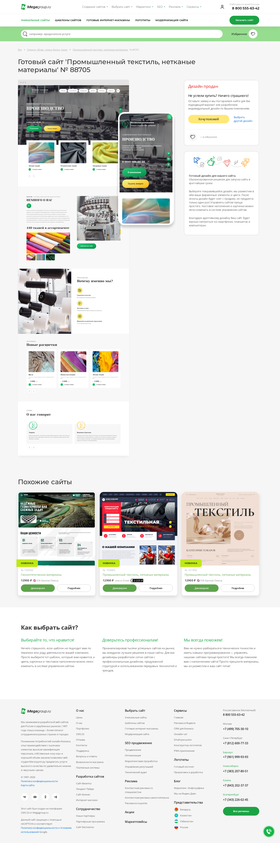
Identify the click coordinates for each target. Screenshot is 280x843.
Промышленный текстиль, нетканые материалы (136, 574)
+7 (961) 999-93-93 (235, 757)
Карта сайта (27, 785)
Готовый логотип (184, 766)
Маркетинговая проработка (141, 761)
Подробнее (74, 588)
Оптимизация (133, 755)
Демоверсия (38, 588)
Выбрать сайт (121, 7)
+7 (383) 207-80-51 (235, 771)
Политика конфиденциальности (39, 781)
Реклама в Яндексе (184, 723)
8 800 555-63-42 (245, 8)
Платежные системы (88, 767)
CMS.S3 (80, 734)
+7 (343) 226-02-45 (235, 800)
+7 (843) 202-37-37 (235, 785)
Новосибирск (231, 766)
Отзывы (80, 739)
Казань (227, 780)
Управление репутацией (139, 766)
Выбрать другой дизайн (243, 119)
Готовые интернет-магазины (108, 20)
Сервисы (193, 7)
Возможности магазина (89, 762)
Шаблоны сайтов (68, 20)
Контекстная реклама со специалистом (139, 790)
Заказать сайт (244, 20)
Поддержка (82, 750)
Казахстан (183, 815)
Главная (178, 717)
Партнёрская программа (90, 821)
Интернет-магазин (87, 800)
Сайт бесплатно (85, 827)
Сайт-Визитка (83, 783)
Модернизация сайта (171, 20)
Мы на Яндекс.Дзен (185, 793)
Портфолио (82, 728)
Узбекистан (183, 821)
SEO (160, 7)
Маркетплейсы (136, 822)
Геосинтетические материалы (41, 574)
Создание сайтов (93, 7)
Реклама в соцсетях (136, 803)
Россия (181, 827)
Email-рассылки (183, 739)
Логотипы (142, 20)
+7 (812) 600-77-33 (235, 743)
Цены (79, 717)
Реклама (174, 7)
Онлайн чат (180, 734)
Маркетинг (143, 7)
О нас (79, 723)
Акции (129, 812)
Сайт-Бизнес (83, 794)
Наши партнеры (85, 815)
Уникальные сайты (35, 20)
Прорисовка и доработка (188, 772)
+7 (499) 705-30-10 (235, 729)
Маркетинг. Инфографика (189, 788)
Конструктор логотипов (188, 745)
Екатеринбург (231, 794)
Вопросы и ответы (86, 756)
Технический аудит (136, 772)
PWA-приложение (184, 750)
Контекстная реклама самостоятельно (147, 797)
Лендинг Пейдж (85, 789)
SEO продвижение (138, 743)
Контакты (81, 745)
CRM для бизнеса (183, 728)
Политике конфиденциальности (39, 827)
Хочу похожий (208, 119)
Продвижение (133, 749)
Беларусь (182, 809)
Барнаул (228, 752)
